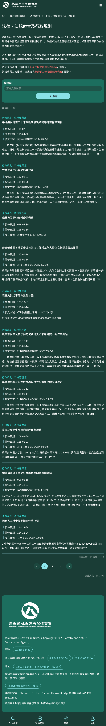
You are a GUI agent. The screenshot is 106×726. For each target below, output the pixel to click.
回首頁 (20, 4)
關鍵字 (8, 83)
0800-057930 (84, 658)
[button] (100, 5)
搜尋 (55, 96)
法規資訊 (35, 16)
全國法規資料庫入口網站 (43, 67)
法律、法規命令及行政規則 (60, 16)
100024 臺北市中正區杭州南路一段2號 (39, 666)
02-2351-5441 (22, 649)
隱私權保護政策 (30, 703)
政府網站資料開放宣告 (53, 703)
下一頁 (69, 566)
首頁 (3, 16)
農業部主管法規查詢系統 (48, 71)
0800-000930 (59, 658)
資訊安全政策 (12, 703)
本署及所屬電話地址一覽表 (23, 685)
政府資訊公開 (17, 16)
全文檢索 (13, 721)
